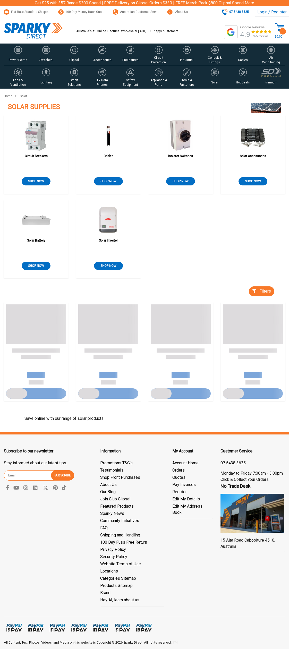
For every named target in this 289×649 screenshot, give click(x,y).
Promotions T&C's (116, 462)
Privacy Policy (113, 549)
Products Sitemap (116, 585)
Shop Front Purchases (120, 477)
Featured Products (117, 506)
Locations (109, 571)
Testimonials (111, 470)
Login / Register (272, 12)
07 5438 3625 (233, 462)
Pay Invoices (184, 484)
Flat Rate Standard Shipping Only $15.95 (36, 12)
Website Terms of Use (120, 563)
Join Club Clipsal (115, 499)
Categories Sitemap (118, 578)
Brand (105, 592)
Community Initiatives (119, 520)
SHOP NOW (36, 181)
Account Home (185, 462)
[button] (18, 55)
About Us (177, 12)
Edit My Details (186, 499)
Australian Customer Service (137, 12)
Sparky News (112, 513)
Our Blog (108, 491)
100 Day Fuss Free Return (123, 542)
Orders (178, 470)
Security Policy (113, 556)
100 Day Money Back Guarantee (84, 12)
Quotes (178, 477)
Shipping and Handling (120, 535)
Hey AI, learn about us (119, 599)
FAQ (104, 527)
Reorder (179, 491)
